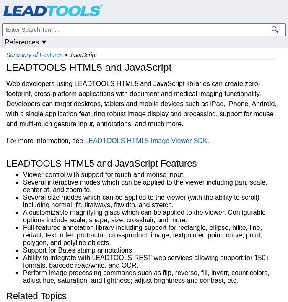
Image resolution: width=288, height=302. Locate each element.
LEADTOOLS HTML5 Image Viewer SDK (146, 140)
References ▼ (26, 42)
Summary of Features (34, 55)
